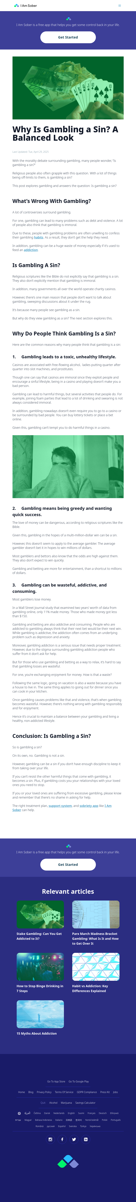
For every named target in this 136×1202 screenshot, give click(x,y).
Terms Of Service (64, 1092)
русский (51, 1126)
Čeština (37, 1113)
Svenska (73, 1126)
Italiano (58, 1119)
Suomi (81, 1113)
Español (61, 1126)
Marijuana (66, 1102)
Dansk (47, 1113)
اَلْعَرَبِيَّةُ (27, 1113)
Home (21, 1092)
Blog (30, 1092)
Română (39, 1126)
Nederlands (58, 1113)
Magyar (28, 1119)
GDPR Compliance (87, 1092)
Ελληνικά (114, 1113)
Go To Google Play (79, 1081)
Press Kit (105, 1092)
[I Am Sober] (26, 5)
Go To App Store (56, 1081)
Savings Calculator (85, 1102)
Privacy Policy (44, 1092)
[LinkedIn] (85, 1139)
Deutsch (103, 1113)
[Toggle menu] (119, 5)
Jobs (115, 1092)
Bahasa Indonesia (43, 1119)
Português (116, 1119)
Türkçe (83, 1126)
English (71, 1113)
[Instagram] (50, 1139)
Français (91, 1113)
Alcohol (53, 1102)
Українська (95, 1126)
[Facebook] (62, 1139)
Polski (104, 1119)
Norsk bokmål (91, 1119)
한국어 (79, 1119)
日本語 (69, 1119)
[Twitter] (74, 1139)
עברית (18, 1119)
